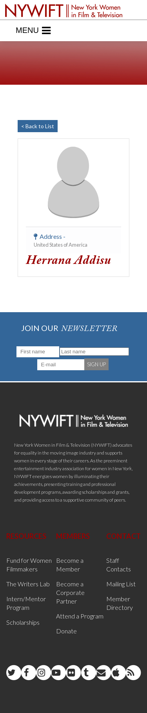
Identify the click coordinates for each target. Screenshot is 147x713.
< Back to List (37, 126)
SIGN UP (96, 364)
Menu (33, 30)
